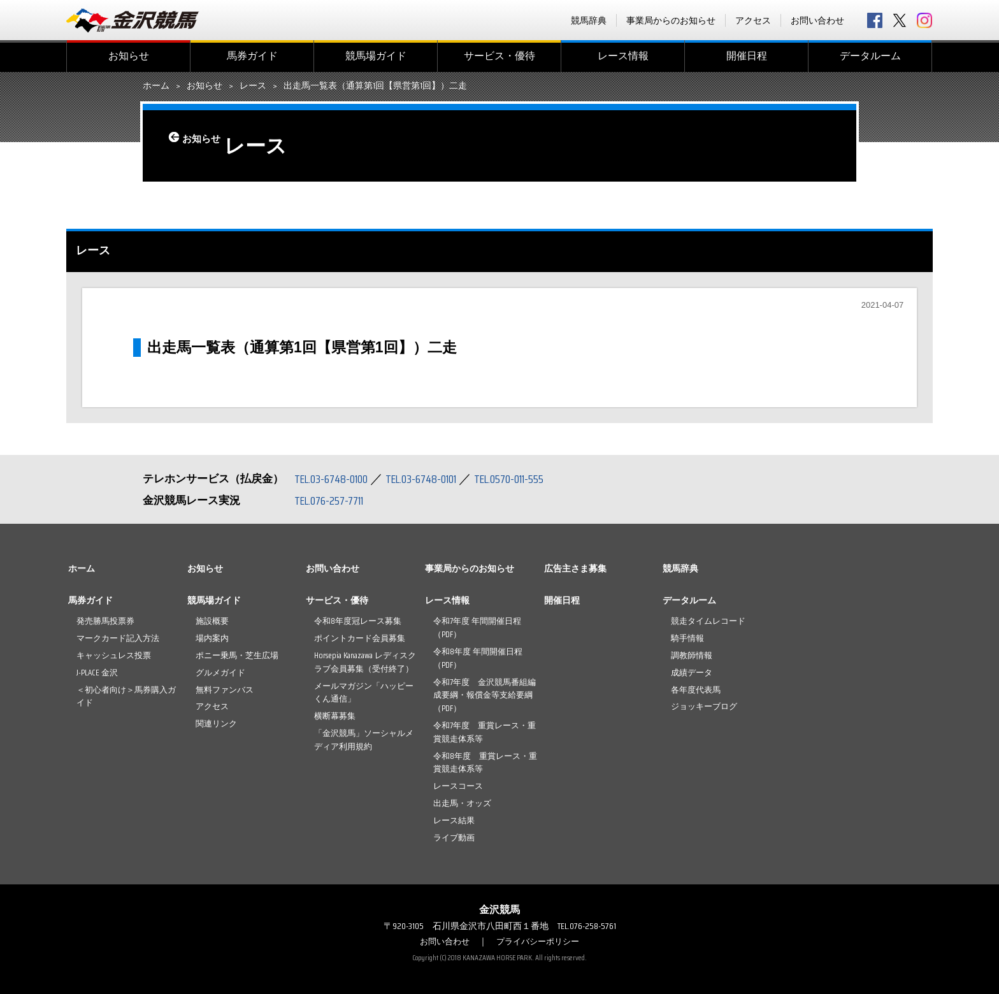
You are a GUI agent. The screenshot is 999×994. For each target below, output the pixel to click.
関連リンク (216, 723)
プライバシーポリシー (539, 941)
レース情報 (623, 56)
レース (253, 86)
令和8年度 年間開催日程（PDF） (477, 658)
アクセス (753, 20)
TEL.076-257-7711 (333, 500)
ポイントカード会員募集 (359, 638)
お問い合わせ (817, 20)
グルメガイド (220, 672)
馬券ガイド (252, 56)
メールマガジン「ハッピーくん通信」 (363, 692)
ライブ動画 (454, 837)
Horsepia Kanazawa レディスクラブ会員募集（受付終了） (365, 662)
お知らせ (128, 56)
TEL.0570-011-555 (531, 478)
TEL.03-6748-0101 (434, 478)
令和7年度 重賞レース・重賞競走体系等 (484, 732)
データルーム (870, 56)
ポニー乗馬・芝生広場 (237, 655)
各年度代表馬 (696, 689)
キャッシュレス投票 (113, 655)
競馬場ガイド (375, 56)
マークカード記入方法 (117, 638)
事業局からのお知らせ (670, 20)
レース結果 (454, 820)
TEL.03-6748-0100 (335, 478)
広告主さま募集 (575, 568)
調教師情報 (691, 655)
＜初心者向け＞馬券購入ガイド (126, 696)
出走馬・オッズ (462, 803)
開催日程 (746, 56)
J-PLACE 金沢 (97, 672)
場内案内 (212, 638)
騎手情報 (687, 638)
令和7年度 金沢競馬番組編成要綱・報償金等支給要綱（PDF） (484, 695)
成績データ (691, 672)
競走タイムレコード (708, 621)
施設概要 (212, 621)
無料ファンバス (225, 689)
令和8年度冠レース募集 (357, 621)
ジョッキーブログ (704, 706)
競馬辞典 (589, 20)
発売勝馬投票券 (105, 621)
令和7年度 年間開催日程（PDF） (477, 627)
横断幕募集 (335, 716)
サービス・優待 (499, 56)
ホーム (156, 86)
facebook (874, 20)
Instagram (924, 20)
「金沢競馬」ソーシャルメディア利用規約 (363, 739)
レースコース (458, 786)
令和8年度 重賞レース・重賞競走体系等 (485, 762)
